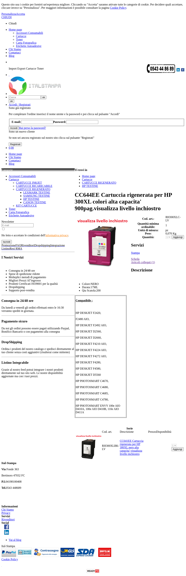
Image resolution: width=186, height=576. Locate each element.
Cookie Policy (118, 7)
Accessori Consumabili (29, 32)
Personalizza (8, 13)
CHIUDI (6, 17)
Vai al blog (15, 539)
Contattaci (15, 52)
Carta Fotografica (26, 42)
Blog (11, 55)
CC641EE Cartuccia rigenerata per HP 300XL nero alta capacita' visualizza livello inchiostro (131, 447)
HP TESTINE (31, 199)
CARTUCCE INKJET (29, 182)
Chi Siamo (15, 49)
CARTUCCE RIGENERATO (33, 189)
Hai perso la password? (32, 127)
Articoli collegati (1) (143, 262)
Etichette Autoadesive (28, 46)
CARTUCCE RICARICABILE (34, 186)
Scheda (135, 259)
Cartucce (21, 36)
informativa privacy (56, 235)
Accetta (20, 13)
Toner (19, 39)
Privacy (5, 512)
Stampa (135, 252)
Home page (15, 29)
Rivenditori (8, 519)
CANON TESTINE (34, 202)
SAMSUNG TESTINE (36, 195)
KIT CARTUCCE (26, 205)
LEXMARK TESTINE (36, 192)
